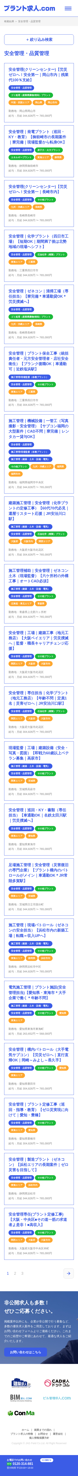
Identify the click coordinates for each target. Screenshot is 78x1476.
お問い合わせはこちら (25, 1352)
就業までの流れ (43, 1429)
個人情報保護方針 (39, 1437)
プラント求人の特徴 (21, 1433)
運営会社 (58, 1433)
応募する (53, 1462)
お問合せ (43, 1433)
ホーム (25, 1429)
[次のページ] (68, 1273)
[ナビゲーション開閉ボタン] (68, 8)
